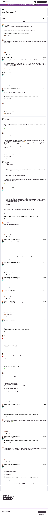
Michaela (5, 419)
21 (31, 21)
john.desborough (7, 88)
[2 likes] (8, 35)
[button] (40, 2)
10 (25, 21)
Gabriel (5, 222)
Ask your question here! (8, 498)
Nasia (5, 335)
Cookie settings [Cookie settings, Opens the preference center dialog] (41, 514)
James (5, 57)
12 (28, 21)
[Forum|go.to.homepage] (18, 2)
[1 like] (7, 68)
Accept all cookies (42, 512)
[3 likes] (8, 431)
